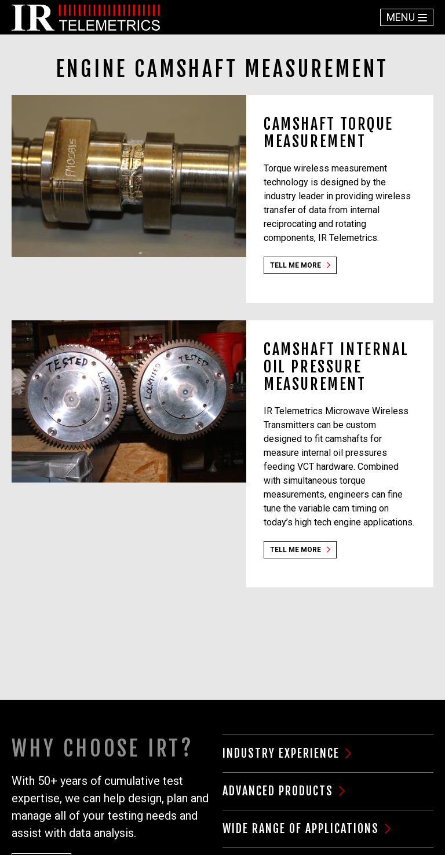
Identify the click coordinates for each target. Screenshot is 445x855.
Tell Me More (295, 265)
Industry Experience (281, 753)
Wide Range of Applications (300, 828)
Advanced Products (277, 791)
